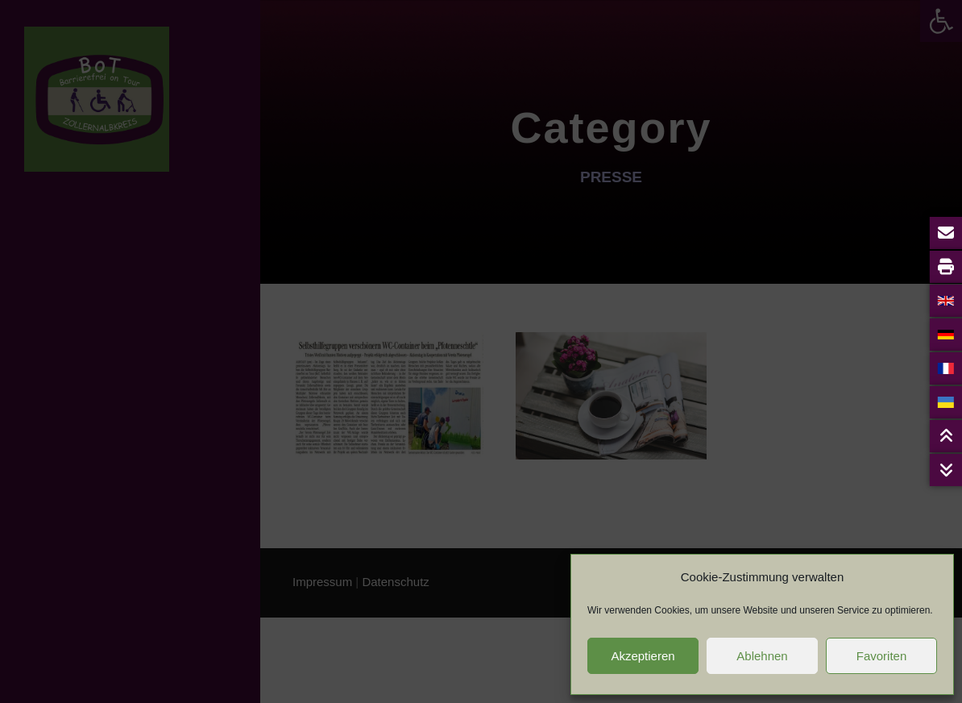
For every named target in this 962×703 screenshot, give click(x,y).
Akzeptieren (642, 656)
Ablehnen (761, 656)
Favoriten (881, 656)
